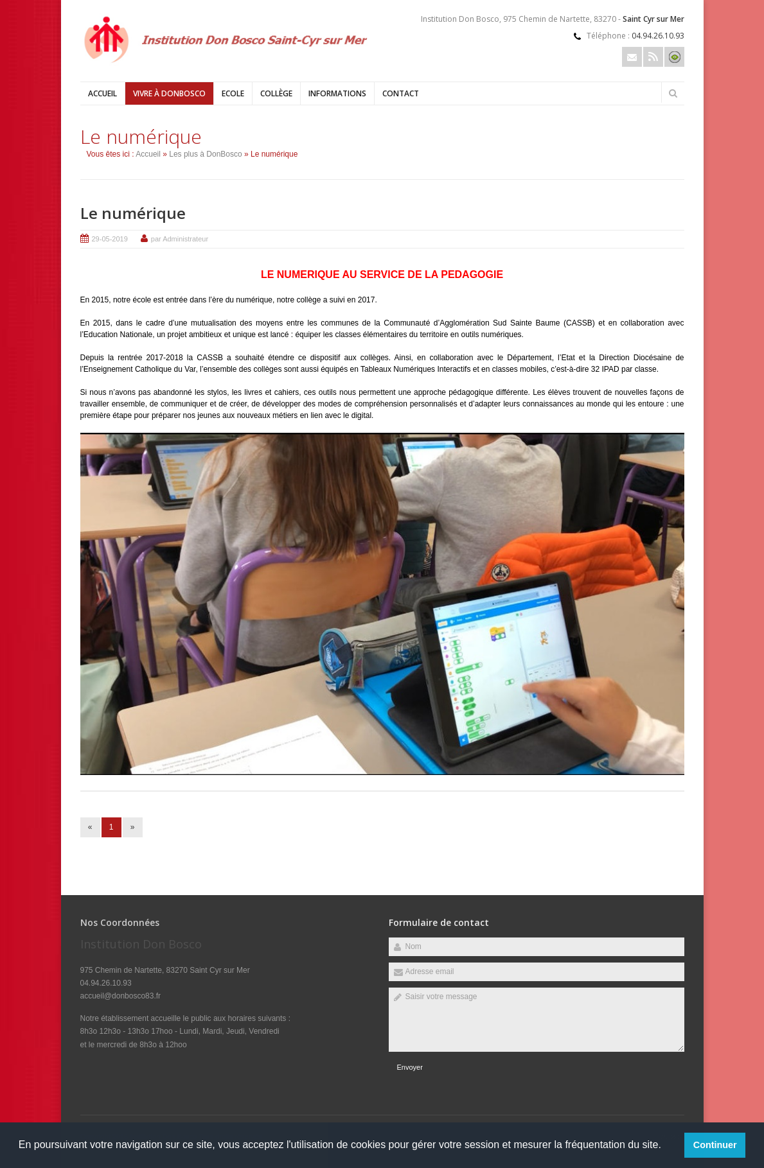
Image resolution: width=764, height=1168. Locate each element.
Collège (276, 93)
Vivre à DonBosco (169, 93)
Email (632, 57)
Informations (337, 93)
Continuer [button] (715, 1145)
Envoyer (410, 1067)
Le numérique (133, 212)
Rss (653, 57)
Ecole (233, 93)
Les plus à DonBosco (205, 154)
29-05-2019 (110, 239)
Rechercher (673, 93)
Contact (400, 93)
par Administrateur (179, 239)
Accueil (102, 93)
